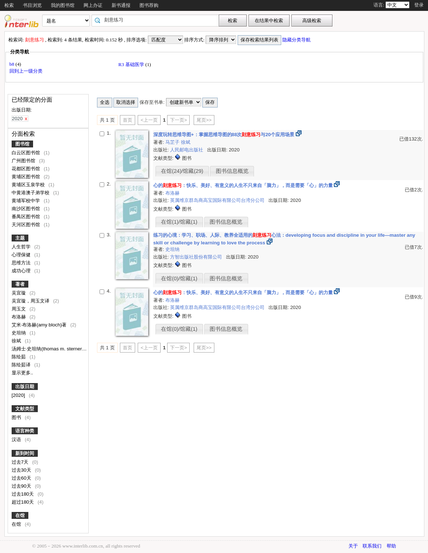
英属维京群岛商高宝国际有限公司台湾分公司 (218, 200)
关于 (353, 546)
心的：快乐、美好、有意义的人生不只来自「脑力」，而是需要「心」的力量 (243, 185)
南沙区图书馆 (26, 208)
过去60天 (22, 478)
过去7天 (21, 462)
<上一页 (149, 120)
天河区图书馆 (26, 224)
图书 (17, 417)
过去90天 (22, 486)
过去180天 (23, 494)
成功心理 (22, 270)
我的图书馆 (62, 5)
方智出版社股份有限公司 (196, 257)
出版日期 (24, 386)
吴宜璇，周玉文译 (31, 301)
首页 (127, 120)
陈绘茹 (19, 356)
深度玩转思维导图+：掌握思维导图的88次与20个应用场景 (223, 134)
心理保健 (22, 254)
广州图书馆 (24, 160)
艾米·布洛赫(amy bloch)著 (40, 325)
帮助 (391, 546)
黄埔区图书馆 (26, 176)
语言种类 (24, 431)
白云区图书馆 (26, 152)
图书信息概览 (232, 171)
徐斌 (17, 340)
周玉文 (19, 309)
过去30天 (22, 470)
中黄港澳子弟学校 (31, 192)
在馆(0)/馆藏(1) (179, 278)
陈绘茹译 (22, 364)
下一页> (178, 120)
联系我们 (372, 546)
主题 (20, 238)
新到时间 (24, 453)
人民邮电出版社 (187, 150)
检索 (9, 5)
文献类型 (24, 408)
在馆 (20, 515)
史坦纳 (19, 333)
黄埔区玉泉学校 (29, 184)
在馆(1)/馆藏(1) (179, 222)
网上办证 (93, 5)
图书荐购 (149, 5)
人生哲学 (22, 246)
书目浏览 (32, 5)
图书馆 (22, 144)
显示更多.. (22, 372)
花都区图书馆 (26, 168)
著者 (20, 284)
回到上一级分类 (26, 71)
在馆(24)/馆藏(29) (182, 171)
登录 (419, 5)
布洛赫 (19, 317)
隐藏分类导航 (297, 39)
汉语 (17, 439)
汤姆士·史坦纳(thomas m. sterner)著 (51, 348)
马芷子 (173, 142)
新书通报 (121, 5)
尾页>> (204, 120)
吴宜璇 (19, 293)
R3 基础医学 (131, 64)
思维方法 (22, 262)
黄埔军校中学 (26, 200)
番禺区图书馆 (26, 216)
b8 (12, 64)
